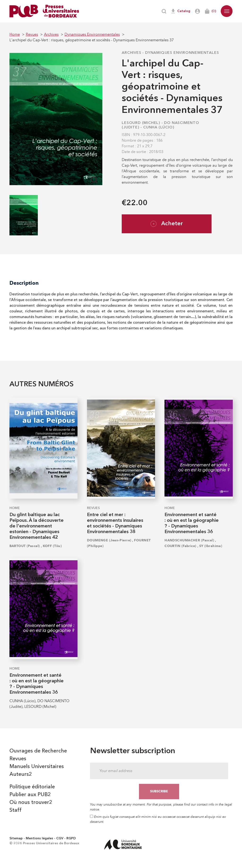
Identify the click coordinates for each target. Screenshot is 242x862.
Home (14, 508)
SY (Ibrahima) (210, 546)
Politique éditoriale (32, 787)
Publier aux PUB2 (30, 794)
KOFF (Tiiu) (52, 546)
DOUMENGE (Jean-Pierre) (109, 540)
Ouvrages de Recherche (38, 751)
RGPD (71, 838)
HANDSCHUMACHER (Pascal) (189, 540)
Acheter (167, 224)
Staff (15, 810)
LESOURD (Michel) (141, 123)
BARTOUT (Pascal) (24, 546)
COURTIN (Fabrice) (180, 546)
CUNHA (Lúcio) (158, 127)
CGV (59, 838)
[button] (227, 11)
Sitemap (16, 838)
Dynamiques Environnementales (182, 53)
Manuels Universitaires (36, 766)
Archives (131, 53)
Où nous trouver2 (30, 802)
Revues (93, 508)
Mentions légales (39, 838)
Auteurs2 (20, 774)
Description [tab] (24, 283)
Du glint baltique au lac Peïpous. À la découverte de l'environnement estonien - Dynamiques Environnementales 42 (36, 526)
